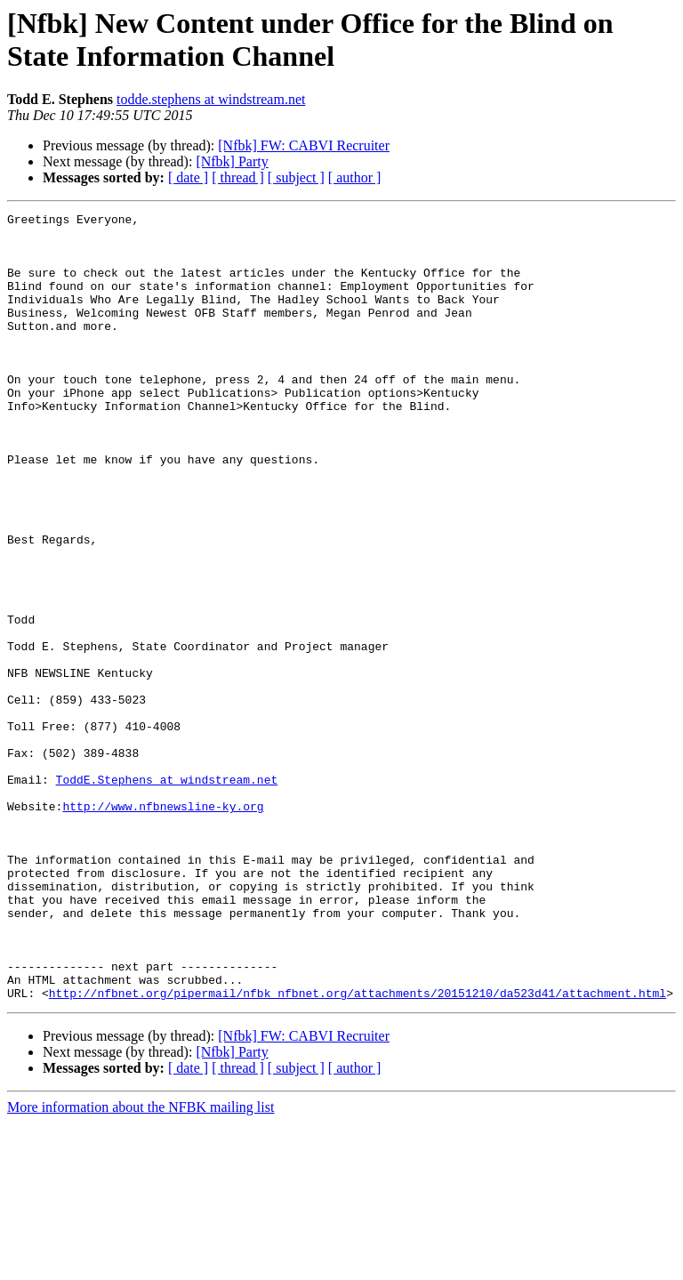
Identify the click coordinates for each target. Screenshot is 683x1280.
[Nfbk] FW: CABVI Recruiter (304, 145)
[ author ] (355, 177)
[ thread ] (238, 177)
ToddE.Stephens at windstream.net (167, 894)
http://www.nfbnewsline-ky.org (162, 926)
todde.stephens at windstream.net (211, 99)
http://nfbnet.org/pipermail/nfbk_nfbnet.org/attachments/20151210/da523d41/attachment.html (357, 1150)
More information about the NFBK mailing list (140, 1264)
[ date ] (188, 177)
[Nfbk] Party (232, 161)
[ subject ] (296, 177)
